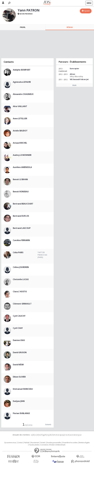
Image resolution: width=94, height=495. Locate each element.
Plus (74, 85)
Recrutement (35, 442)
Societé (42, 442)
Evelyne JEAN (19, 401)
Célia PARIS (18, 252)
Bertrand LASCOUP (21, 228)
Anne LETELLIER (20, 118)
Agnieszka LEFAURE (22, 82)
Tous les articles (34, 445)
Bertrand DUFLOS (21, 216)
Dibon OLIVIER (19, 376)
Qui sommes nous (10, 442)
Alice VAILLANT (20, 106)
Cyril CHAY (18, 328)
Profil (22, 27)
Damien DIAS (19, 340)
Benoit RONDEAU (21, 191)
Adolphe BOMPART (21, 69)
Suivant (47, 424)
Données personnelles (54, 442)
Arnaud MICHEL (20, 142)
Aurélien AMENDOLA (22, 167)
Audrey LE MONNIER (22, 155)
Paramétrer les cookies (70, 442)
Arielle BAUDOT (20, 130)
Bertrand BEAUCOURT (23, 203)
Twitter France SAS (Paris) (42, 255)
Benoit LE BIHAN (20, 179)
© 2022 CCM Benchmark (57, 445)
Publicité (26, 442)
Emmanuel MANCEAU (23, 389)
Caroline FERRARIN (21, 240)
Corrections (44, 445)
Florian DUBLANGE (21, 413)
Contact (20, 442)
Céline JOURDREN (21, 267)
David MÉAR (18, 364)
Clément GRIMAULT (22, 303)
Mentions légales (84, 442)
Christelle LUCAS (20, 279)
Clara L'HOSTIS (20, 291)
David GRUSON (20, 352)
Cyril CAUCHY (19, 316)
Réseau (70, 27)
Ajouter (87, 11)
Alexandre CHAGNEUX (23, 94)
